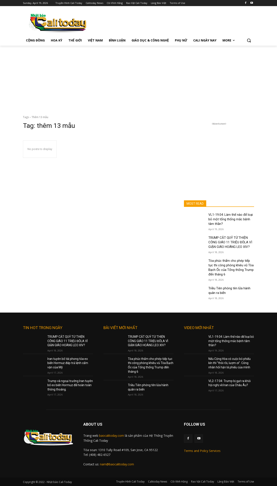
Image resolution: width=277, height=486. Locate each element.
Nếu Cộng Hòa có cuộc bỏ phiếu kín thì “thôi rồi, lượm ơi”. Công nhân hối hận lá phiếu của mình (229, 363)
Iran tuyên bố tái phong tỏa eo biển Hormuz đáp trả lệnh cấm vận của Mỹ (67, 363)
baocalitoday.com (111, 435)
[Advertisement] (138, 78)
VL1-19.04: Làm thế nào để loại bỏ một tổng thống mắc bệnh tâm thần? (230, 219)
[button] (249, 40)
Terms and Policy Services (202, 451)
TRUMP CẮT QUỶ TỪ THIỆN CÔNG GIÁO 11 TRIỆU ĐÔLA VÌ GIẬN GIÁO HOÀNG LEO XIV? (230, 242)
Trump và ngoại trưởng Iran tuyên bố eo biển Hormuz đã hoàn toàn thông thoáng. (70, 385)
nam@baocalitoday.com (117, 464)
